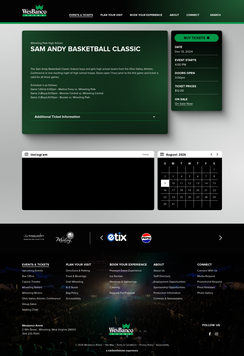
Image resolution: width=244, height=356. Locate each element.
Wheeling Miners (32, 293)
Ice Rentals (116, 276)
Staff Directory (162, 276)
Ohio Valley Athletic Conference (41, 298)
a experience (122, 350)
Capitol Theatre (31, 281)
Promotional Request (209, 281)
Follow (146, 154)
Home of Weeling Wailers (211, 6)
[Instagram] (216, 334)
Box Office (28, 276)
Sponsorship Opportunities (169, 287)
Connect (192, 15)
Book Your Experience (146, 15)
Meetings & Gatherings (123, 281)
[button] (211, 154)
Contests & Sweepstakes (168, 298)
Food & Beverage (76, 276)
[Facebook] (209, 334)
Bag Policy (72, 293)
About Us (159, 270)
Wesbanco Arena (34, 10)
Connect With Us (207, 270)
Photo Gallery (205, 293)
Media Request (206, 276)
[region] (190, 180)
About (174, 15)
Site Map (109, 345)
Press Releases (206, 287)
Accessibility (73, 298)
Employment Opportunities (169, 281)
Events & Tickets (81, 15)
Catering (115, 287)
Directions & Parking (78, 270)
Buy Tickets (194, 38)
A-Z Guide (72, 287)
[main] (122, 124)
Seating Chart (30, 309)
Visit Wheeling (74, 281)
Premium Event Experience (126, 270)
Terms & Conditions (126, 345)
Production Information (167, 293)
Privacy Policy (146, 345)
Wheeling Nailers (32, 287)
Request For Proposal (122, 293)
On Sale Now (184, 103)
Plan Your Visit (111, 15)
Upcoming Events (32, 270)
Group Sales (29, 304)
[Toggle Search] (214, 17)
